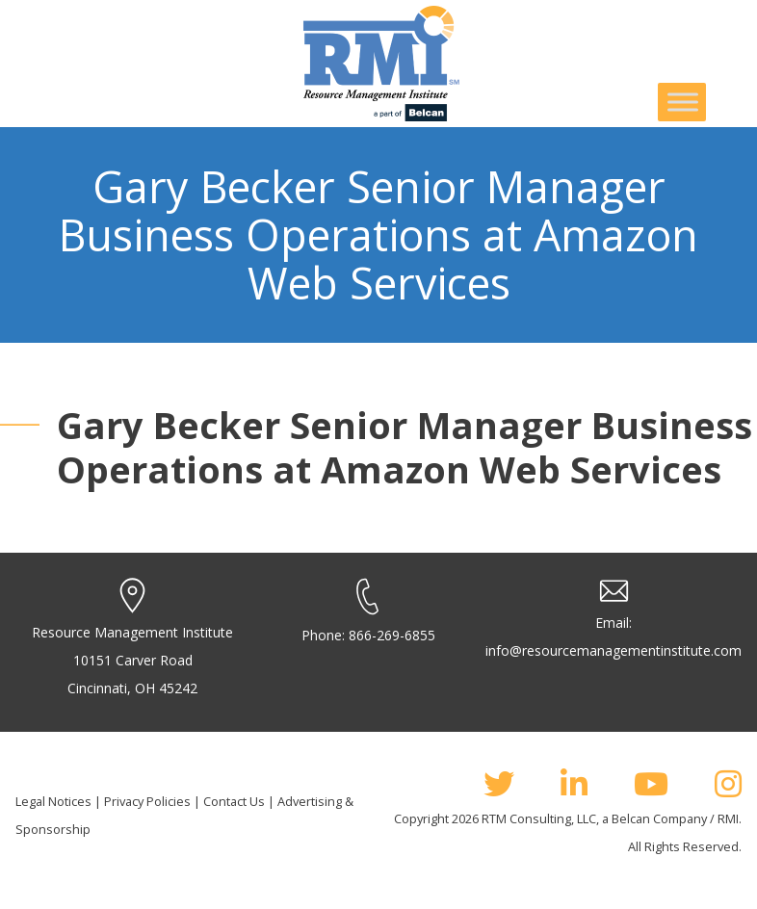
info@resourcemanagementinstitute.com (613, 650)
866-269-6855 (392, 635)
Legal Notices (53, 801)
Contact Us (234, 801)
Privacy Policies (147, 801)
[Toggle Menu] (682, 101)
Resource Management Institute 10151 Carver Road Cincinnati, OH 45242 (132, 660)
